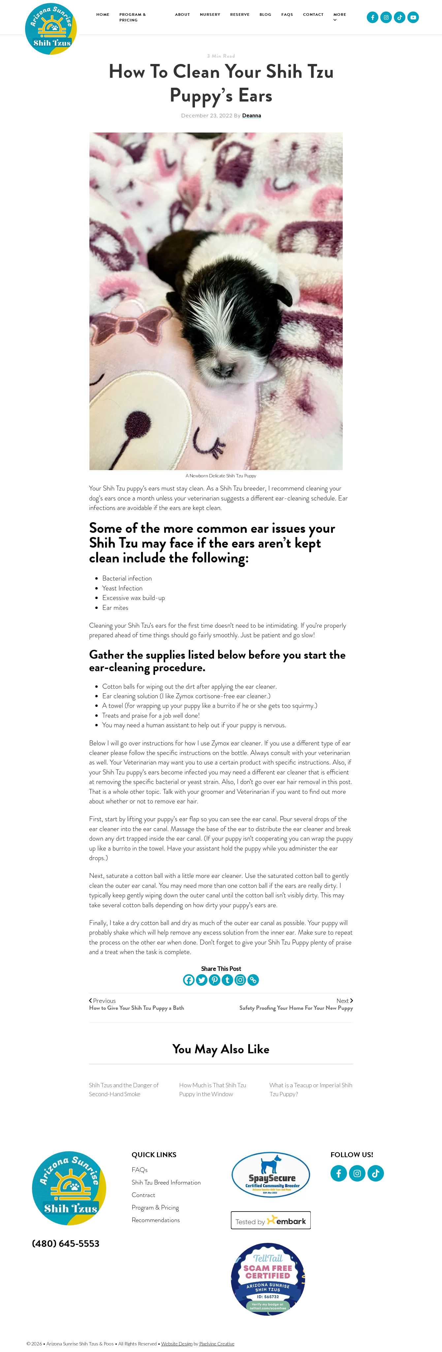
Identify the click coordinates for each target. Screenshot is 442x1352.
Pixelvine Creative (217, 1343)
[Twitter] (201, 980)
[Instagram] (240, 980)
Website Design (177, 1343)
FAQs (139, 1169)
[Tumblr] (227, 980)
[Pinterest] (214, 980)
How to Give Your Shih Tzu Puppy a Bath (136, 1007)
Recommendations (156, 1219)
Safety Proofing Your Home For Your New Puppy (296, 1007)
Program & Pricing (155, 1207)
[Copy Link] (253, 980)
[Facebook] (189, 980)
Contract (143, 1194)
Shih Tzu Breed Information (166, 1182)
